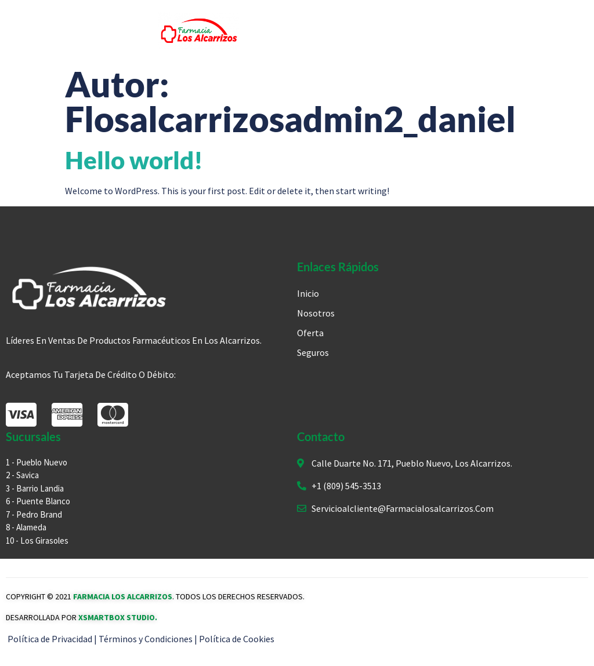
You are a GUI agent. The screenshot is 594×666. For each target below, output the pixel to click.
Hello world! (134, 159)
